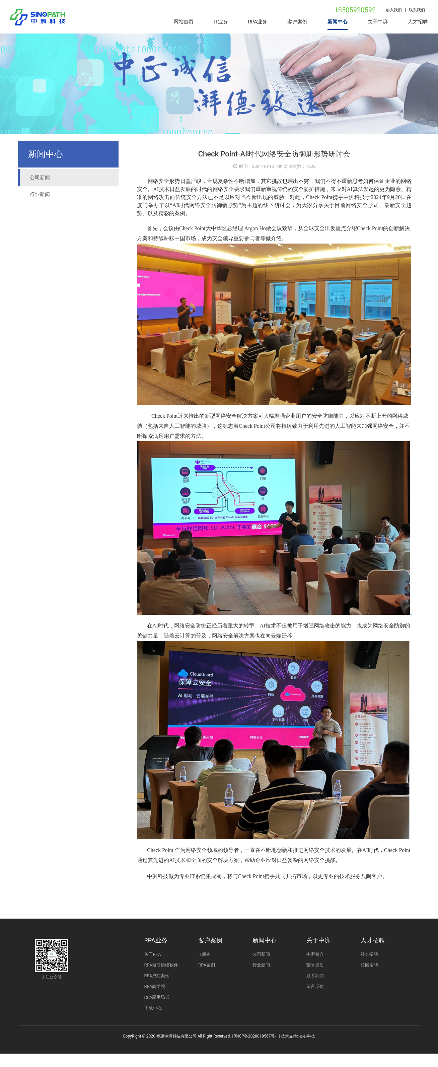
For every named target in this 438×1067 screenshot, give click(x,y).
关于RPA (152, 954)
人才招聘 (418, 22)
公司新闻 (40, 178)
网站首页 (183, 22)
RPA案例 (206, 965)
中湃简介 (315, 954)
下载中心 (153, 1007)
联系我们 (418, 10)
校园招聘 (369, 965)
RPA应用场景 (157, 997)
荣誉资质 (315, 965)
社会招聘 (369, 954)
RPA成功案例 (157, 975)
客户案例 (297, 22)
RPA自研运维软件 (161, 965)
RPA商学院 (154, 986)
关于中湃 (378, 22)
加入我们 (394, 10)
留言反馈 (315, 986)
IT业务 (221, 22)
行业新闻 (40, 194)
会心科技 (307, 1036)
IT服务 (204, 954)
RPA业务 (257, 22)
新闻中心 (337, 22)
